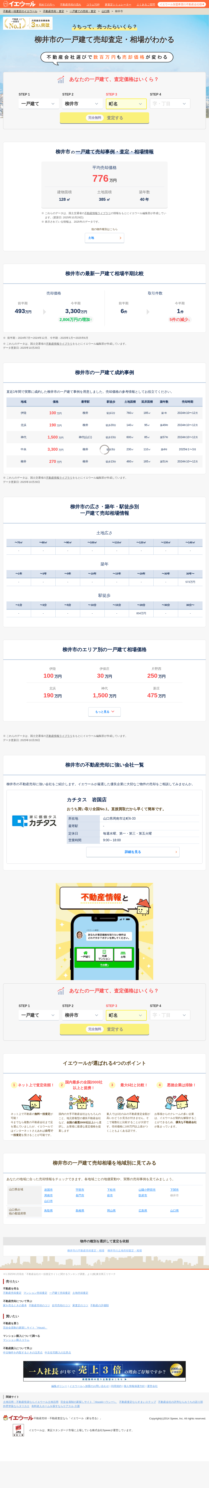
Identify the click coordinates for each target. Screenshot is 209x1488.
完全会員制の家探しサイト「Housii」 (25, 1327)
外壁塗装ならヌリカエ (16, 1406)
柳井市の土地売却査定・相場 (125, 1250)
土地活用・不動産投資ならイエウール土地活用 (30, 1401)
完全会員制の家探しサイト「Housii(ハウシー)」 (88, 1401)
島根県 (80, 1210)
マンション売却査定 (35, 1292)
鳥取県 (48, 1210)
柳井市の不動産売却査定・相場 (85, 1250)
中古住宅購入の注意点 (58, 1352)
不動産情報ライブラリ (59, 343)
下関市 (174, 1189)
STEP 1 (24, 94)
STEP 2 (67, 94)
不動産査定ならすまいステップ (137, 1401)
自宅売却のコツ (61, 1305)
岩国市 (48, 1189)
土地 (105, 238)
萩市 (110, 1195)
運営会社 (152, 1386)
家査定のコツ (80, 1305)
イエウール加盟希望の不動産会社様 (181, 4)
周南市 (48, 1195)
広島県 (143, 1210)
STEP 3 (111, 94)
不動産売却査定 (12, 1292)
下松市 (111, 1189)
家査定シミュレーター (118, 4)
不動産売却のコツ (39, 1305)
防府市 (143, 1195)
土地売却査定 (80, 1292)
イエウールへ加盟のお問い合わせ (89, 1386)
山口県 (106, 11)
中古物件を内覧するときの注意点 (23, 1352)
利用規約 (116, 1386)
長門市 (80, 1195)
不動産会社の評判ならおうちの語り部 (180, 1401)
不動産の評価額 (99, 1305)
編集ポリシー (59, 1386)
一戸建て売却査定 (59, 1292)
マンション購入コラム (16, 1339)
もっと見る (104, 711)
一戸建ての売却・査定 (83, 11)
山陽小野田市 (147, 1189)
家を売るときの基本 (15, 1305)
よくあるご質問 (146, 4)
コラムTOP (93, 4)
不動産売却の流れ (70, 4)
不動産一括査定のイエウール (20, 11)
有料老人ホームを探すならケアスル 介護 (55, 1406)
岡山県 (111, 1210)
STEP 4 (155, 94)
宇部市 (80, 1189)
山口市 (48, 1201)
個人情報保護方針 (134, 1386)
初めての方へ (47, 4)
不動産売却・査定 (53, 11)
